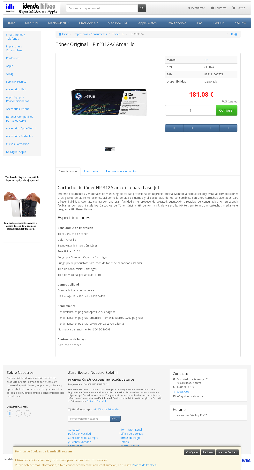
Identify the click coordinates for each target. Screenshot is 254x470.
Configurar (192, 452)
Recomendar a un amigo (121, 171)
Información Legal (130, 429)
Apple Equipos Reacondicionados (17, 99)
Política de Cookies (144, 465)
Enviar (115, 418)
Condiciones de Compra (83, 438)
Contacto (219, 8)
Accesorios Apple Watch (21, 128)
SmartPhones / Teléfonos (15, 36)
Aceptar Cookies (227, 452)
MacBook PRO (118, 23)
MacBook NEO (58, 23)
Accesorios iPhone (17, 109)
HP (206, 60)
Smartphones (176, 23)
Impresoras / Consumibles (14, 48)
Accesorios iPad (16, 89)
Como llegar (75, 446)
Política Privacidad (79, 433)
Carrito (240, 8)
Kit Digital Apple (16, 152)
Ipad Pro (240, 23)
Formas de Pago (129, 438)
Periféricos (12, 58)
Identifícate (196, 8)
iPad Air (218, 23)
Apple (9, 66)
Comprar (226, 110)
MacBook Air (88, 23)
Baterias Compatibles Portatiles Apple (19, 118)
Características (68, 171)
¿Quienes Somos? (79, 442)
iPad (199, 23)
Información (91, 171)
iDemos (124, 442)
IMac (11, 23)
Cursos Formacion (17, 144)
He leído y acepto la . (96, 409)
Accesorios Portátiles (19, 136)
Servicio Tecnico (16, 81)
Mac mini (31, 23)
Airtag (9, 74)
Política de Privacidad (96, 401)
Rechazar (208, 452)
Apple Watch (147, 23)
